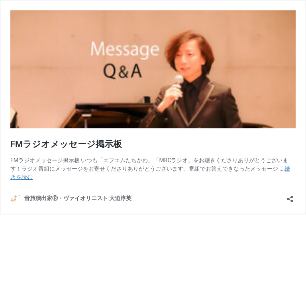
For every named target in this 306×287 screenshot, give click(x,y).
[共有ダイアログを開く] (290, 196)
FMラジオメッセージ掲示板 (66, 144)
